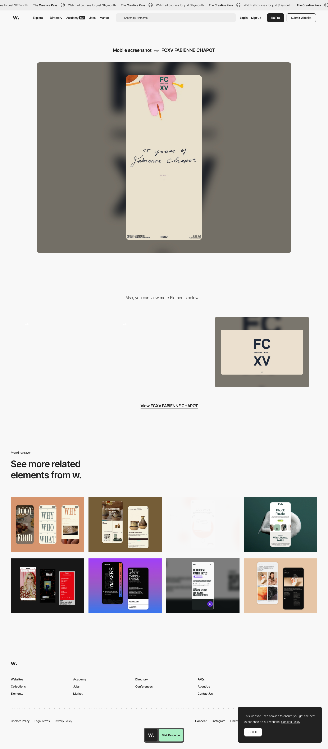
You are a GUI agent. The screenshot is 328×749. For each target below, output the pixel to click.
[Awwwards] (16, 17)
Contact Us (205, 693)
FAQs (201, 679)
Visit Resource (171, 735)
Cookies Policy (20, 721)
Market (104, 17)
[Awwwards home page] (151, 735)
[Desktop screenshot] (262, 352)
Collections (18, 686)
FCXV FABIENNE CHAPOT (188, 50)
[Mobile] (47, 524)
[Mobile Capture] (125, 524)
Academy (75, 17)
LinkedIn (235, 721)
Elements (17, 693)
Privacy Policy (63, 721)
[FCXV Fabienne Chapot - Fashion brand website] (164, 350)
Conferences (144, 686)
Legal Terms (42, 721)
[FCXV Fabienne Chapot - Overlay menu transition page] (66, 350)
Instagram (219, 721)
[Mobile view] (47, 585)
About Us (204, 686)
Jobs (92, 17)
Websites (17, 679)
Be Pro (275, 17)
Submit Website (301, 17)
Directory (56, 17)
